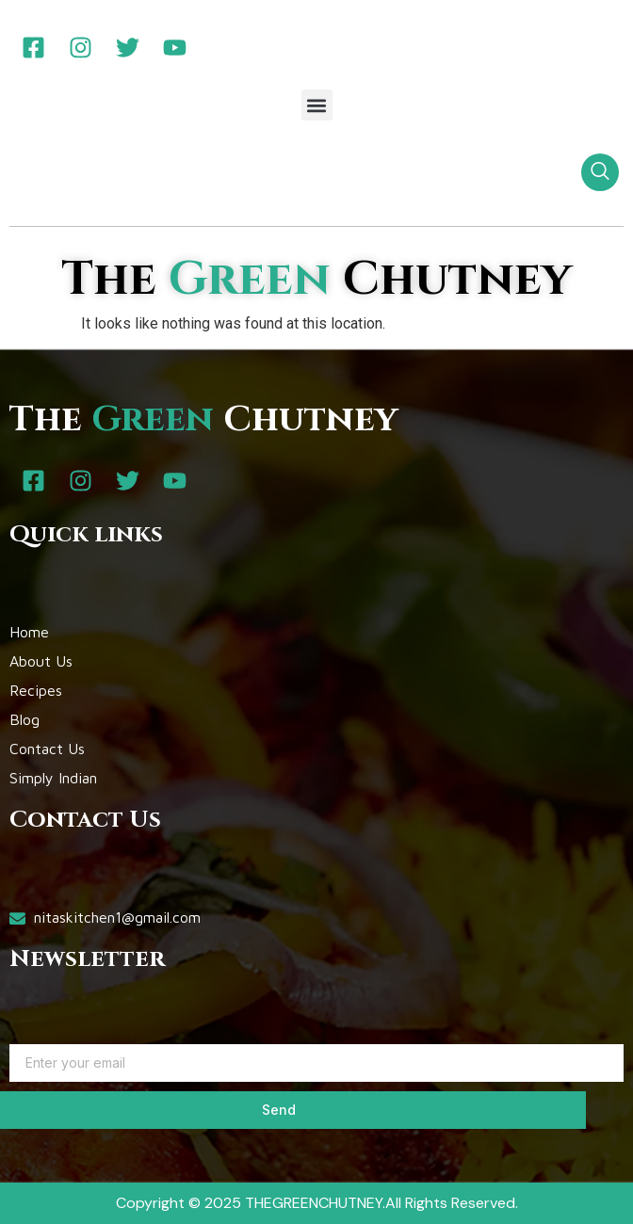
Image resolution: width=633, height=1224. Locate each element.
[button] (317, 105)
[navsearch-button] (600, 172)
